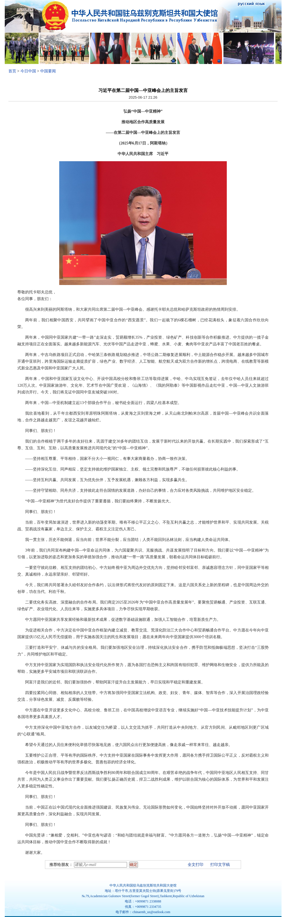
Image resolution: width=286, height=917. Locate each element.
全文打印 (195, 865)
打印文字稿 (220, 865)
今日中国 (28, 71)
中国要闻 (48, 71)
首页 (12, 71)
